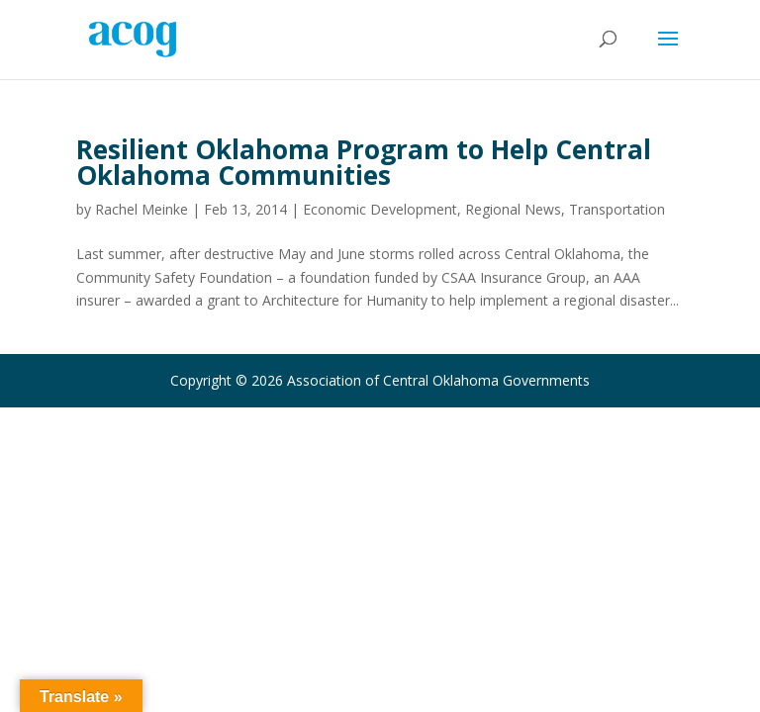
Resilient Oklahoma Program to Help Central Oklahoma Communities (363, 162)
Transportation (617, 209)
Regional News (513, 209)
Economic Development (380, 209)
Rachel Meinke (141, 209)
